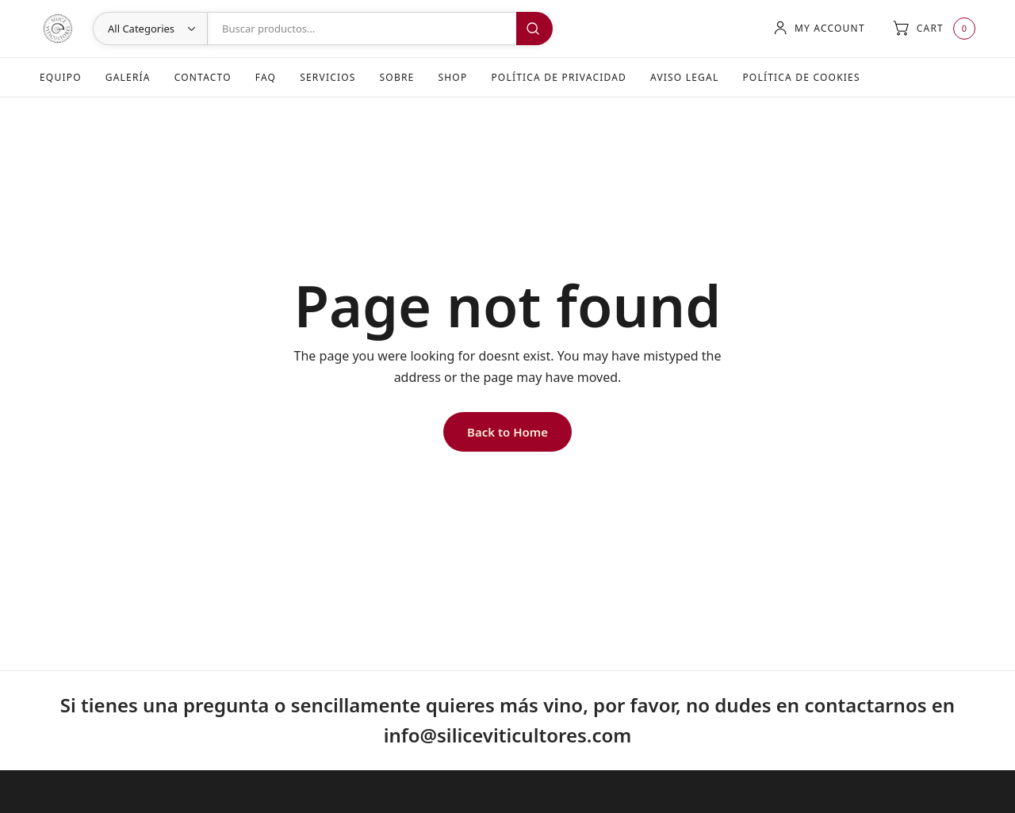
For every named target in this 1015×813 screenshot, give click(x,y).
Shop (452, 77)
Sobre (397, 77)
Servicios (327, 77)
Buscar (534, 28)
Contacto (203, 77)
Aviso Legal (684, 77)
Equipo (61, 77)
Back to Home (507, 432)
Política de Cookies (801, 77)
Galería (128, 77)
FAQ (265, 77)
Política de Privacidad (558, 77)
